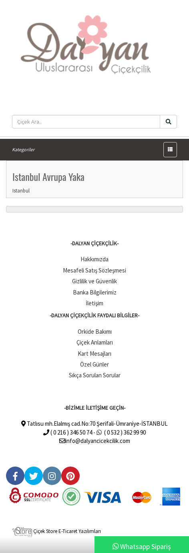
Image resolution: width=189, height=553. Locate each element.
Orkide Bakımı (95, 331)
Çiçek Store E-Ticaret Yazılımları (56, 531)
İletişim (94, 303)
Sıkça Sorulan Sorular (95, 375)
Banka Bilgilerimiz (95, 292)
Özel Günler (94, 364)
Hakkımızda (94, 259)
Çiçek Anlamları (94, 342)
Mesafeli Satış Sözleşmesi (94, 270)
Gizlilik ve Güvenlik (94, 281)
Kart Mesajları (94, 353)
